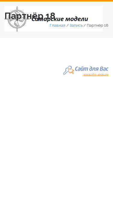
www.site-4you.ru (95, 74)
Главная (57, 25)
